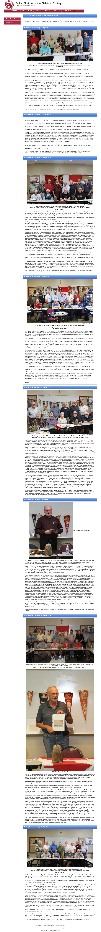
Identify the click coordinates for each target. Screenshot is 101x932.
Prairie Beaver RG (11, 18)
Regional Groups (10, 22)
